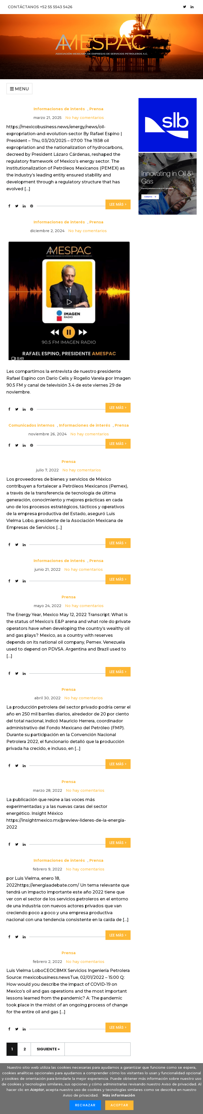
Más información (119, 1095)
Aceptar (119, 1105)
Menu (19, 89)
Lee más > (118, 204)
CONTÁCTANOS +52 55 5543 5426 (40, 7)
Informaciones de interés (59, 109)
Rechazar (85, 1105)
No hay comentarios (84, 117)
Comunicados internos (31, 425)
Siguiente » (48, 1049)
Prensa (96, 109)
